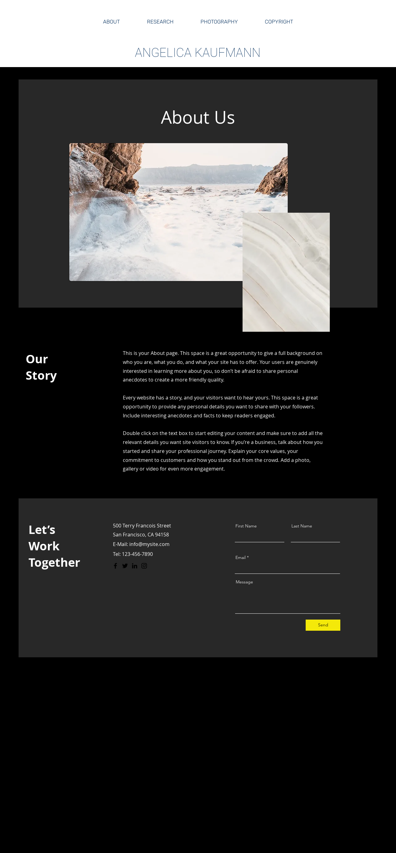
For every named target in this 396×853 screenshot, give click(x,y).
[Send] (323, 625)
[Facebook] (115, 565)
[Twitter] (125, 565)
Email (240, 557)
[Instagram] (144, 565)
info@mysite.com (149, 544)
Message (244, 582)
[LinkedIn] (134, 565)
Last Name (301, 526)
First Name (246, 526)
